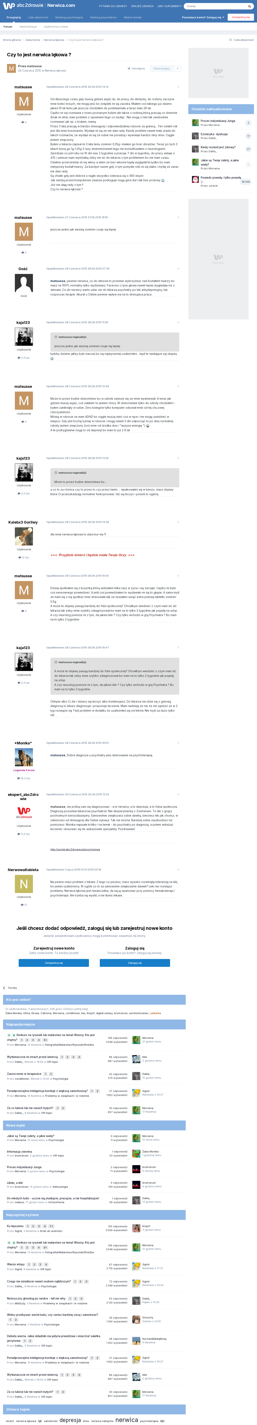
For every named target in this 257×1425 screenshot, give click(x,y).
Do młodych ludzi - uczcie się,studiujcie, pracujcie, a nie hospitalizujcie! (53, 1164)
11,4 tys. (23, 807)
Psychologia (60, 1047)
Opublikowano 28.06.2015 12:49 (74, 377)
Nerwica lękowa (55, 70)
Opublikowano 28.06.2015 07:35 (74, 263)
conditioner (73, 986)
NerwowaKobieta (23, 843)
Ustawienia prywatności (146, 1404)
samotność (51, 1373)
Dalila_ (19, 1032)
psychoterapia (149, 1373)
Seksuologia (60, 1152)
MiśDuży (20, 1262)
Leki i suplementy (170, 6)
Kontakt (170, 1404)
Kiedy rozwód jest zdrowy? (218, 147)
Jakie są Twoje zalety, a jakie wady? (30, 1102)
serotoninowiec (139, 986)
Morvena (58, 986)
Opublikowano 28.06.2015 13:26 (74, 444)
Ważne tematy (133, 17)
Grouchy (147, 1276)
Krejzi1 (91, 986)
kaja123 (23, 318)
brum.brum (120, 986)
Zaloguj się (135, 935)
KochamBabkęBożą (154, 1296)
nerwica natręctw (102, 1373)
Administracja (28, 26)
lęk (40, 1373)
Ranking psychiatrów (103, 17)
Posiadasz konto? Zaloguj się (203, 17)
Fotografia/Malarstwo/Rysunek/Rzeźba (69, 1016)
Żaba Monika (13, 986)
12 (24, 877)
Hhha (26, 986)
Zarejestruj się (241, 17)
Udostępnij (136, 68)
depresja (70, 1372)
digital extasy (104, 986)
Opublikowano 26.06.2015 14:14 (74, 86)
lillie (144, 1027)
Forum (8, 26)
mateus (19, 1168)
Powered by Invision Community (128, 1417)
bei (83, 986)
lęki (162, 1373)
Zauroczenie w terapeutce (24, 1043)
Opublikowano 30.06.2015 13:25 (74, 767)
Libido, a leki (15, 1148)
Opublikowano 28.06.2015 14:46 (74, 508)
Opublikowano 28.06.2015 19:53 (74, 715)
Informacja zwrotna (19, 1117)
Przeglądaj (14, 19)
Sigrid (145, 1059)
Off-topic (52, 1032)
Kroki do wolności (51, 1195)
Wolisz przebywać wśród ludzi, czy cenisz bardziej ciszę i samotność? (52, 1274)
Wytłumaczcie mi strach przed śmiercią (33, 1028)
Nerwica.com (61, 5)
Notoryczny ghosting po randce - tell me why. (37, 1258)
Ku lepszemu (15, 1191)
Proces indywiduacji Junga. (24, 1133)
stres (86, 1373)
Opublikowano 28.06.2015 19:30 (74, 562)
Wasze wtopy (16, 1227)
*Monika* (23, 716)
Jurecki (213, 185)
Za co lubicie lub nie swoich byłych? (30, 1074)
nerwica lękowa (26, 1373)
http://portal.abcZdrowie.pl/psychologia (72, 822)
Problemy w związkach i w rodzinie (67, 1063)
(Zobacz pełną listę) (75, 982)
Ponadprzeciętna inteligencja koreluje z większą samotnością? (48, 1059)
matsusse (34, 66)
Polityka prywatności (113, 1404)
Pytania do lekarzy (113, 6)
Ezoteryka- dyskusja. (214, 134)
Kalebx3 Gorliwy (23, 509)
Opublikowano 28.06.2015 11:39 (74, 317)
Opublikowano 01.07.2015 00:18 (70, 842)
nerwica (126, 1372)
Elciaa (35, 986)
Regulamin (89, 1404)
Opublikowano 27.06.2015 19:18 (73, 212)
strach (10, 1373)
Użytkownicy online (56, 26)
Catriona (46, 986)
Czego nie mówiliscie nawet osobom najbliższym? (39, 1243)
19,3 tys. (24, 751)
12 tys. (24, 543)
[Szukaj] (204, 6)
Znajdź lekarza (142, 6)
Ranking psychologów (69, 17)
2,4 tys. (24, 353)
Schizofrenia (56, 1168)
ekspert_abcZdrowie (23, 769)
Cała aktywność (38, 17)
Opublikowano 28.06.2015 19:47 (74, 629)
